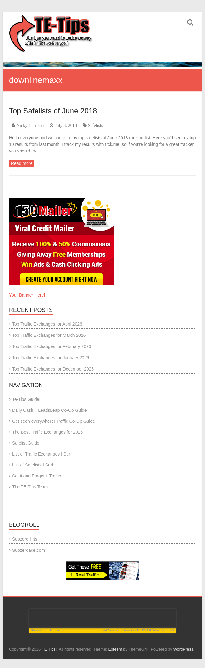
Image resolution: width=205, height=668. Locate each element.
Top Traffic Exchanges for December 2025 (53, 368)
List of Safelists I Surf (32, 464)
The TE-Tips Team (30, 486)
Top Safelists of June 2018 (53, 111)
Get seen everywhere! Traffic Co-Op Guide (53, 421)
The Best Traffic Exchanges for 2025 (47, 432)
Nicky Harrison (30, 125)
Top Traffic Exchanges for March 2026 (49, 335)
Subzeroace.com (28, 550)
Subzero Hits (24, 538)
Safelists (95, 125)
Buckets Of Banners (46, 630)
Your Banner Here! (27, 294)
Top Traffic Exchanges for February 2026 (51, 346)
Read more (21, 163)
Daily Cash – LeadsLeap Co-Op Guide (49, 410)
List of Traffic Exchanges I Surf (42, 453)
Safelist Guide (25, 443)
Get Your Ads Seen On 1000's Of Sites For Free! (138, 630)
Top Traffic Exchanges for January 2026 (50, 357)
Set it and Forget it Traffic (36, 475)
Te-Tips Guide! (26, 399)
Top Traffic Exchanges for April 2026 (47, 324)
